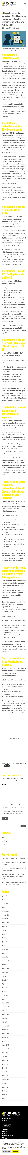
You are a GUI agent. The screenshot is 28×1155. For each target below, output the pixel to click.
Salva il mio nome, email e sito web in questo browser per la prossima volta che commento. (14, 812)
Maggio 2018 (5, 1064)
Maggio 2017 (5, 1091)
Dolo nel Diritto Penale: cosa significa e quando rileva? (14, 859)
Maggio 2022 (5, 1041)
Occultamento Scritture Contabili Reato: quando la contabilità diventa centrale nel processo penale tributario (13, 876)
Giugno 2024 (5, 980)
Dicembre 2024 (5, 957)
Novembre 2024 (5, 961)
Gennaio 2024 (5, 999)
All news (3, 837)
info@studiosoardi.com (7, 1124)
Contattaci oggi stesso (7, 701)
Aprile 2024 (4, 988)
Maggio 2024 (5, 984)
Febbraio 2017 (5, 1095)
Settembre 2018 (5, 1060)
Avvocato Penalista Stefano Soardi (11, 581)
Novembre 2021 (5, 1049)
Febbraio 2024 (5, 995)
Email (12, 804)
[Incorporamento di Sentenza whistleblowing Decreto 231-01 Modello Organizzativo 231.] (14, 738)
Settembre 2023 (5, 1014)
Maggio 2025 (5, 938)
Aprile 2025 (4, 942)
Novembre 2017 (5, 1083)
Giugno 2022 (5, 1037)
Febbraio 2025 (5, 949)
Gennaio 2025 (5, 953)
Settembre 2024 (5, 968)
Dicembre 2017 (5, 1079)
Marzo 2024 (5, 991)
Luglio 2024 (4, 976)
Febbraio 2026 (5, 903)
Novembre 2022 (5, 1026)
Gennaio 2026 (5, 907)
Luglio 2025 (4, 930)
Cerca (24, 826)
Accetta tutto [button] (15, 1151)
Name (3, 804)
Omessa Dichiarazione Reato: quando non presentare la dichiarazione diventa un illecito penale (14, 883)
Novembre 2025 (5, 915)
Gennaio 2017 (5, 1099)
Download (7, 766)
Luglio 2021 (4, 1056)
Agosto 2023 (5, 1018)
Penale (3, 845)
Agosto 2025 (5, 926)
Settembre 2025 (5, 923)
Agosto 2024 (5, 972)
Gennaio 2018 (5, 1076)
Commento (4, 784)
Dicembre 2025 (5, 911)
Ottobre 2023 (5, 1011)
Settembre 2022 (5, 1033)
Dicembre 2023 (5, 1003)
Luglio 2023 (4, 1022)
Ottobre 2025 (5, 919)
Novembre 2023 (5, 1007)
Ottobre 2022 (5, 1030)
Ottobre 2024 (5, 965)
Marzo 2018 (4, 1068)
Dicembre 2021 (5, 1045)
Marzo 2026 (4, 900)
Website (20, 804)
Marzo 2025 (4, 946)
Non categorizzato (6, 848)
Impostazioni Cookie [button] (6, 1151)
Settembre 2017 (5, 1087)
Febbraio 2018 (5, 1072)
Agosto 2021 (5, 1053)
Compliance (16, 28)
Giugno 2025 (5, 934)
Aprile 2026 (4, 896)
